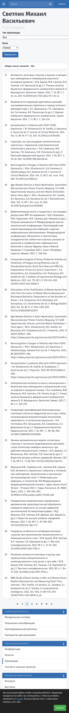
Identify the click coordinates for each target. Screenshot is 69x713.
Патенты (9, 655)
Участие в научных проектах (20, 667)
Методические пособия (17, 617)
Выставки (10, 687)
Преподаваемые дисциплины (21, 629)
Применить (10, 54)
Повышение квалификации (20, 623)
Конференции (12, 649)
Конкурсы (10, 681)
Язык (5, 43)
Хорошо (60, 708)
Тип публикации (11, 32)
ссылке (19, 699)
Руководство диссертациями (20, 635)
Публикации (11, 661)
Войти (62, 4)
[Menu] (3, 4)
